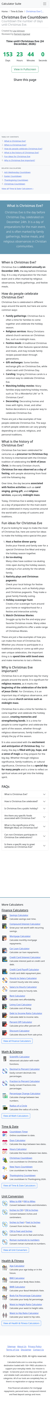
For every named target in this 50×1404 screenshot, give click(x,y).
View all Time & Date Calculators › (17, 188)
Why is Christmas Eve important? (19, 160)
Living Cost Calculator (21, 1004)
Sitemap (11, 1346)
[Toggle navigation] (44, 3)
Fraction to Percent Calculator (25, 1081)
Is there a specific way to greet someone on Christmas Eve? (19, 845)
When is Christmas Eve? (15, 144)
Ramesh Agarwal (22, 34)
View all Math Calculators (15, 1115)
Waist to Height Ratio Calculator (26, 1304)
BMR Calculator (17, 1286)
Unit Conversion (13, 1196)
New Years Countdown (21, 1166)
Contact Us (38, 1349)
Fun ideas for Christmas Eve (17, 156)
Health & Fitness (13, 1261)
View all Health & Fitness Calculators (21, 1323)
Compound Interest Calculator (25, 924)
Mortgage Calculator (20, 936)
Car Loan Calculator (20, 948)
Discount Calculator (19, 1030)
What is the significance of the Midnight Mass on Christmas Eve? (21, 826)
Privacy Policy (34, 1346)
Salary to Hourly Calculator (23, 987)
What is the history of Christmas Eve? (21, 152)
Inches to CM (16, 1210)
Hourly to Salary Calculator (23, 978)
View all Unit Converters (15, 1250)
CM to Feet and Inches (21, 1231)
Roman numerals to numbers (24, 1239)
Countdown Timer (19, 1131)
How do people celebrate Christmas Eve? (23, 148)
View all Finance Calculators (17, 1041)
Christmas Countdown (14, 183)
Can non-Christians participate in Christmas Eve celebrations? (20, 836)
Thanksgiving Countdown (16, 180)
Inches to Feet (17, 1222)
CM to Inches (31, 1210)
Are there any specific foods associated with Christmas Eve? (19, 817)
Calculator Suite (11, 4)
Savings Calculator (19, 915)
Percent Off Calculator (21, 1022)
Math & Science (12, 1052)
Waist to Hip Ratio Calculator (24, 1313)
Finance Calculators (15, 910)
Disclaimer (26, 1349)
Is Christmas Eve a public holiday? (21, 808)
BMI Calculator (17, 1278)
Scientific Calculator (20, 1056)
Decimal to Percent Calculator (25, 1069)
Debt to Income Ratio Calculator (26, 1013)
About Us (21, 1346)
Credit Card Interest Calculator (25, 957)
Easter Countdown (12, 176)
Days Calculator (17, 1140)
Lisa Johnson (19, 30)
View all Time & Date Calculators (19, 1185)
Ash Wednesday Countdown (17, 172)
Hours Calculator (18, 1149)
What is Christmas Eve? (15, 141)
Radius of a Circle (18, 1105)
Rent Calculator (17, 995)
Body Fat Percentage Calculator (25, 1295)
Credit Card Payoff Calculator (24, 969)
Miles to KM (15, 1201)
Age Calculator (17, 1265)
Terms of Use (12, 1349)
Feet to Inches (33, 1222)
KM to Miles (29, 1201)
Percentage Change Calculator (25, 1093)
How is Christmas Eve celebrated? (21, 801)
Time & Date (10, 1126)
